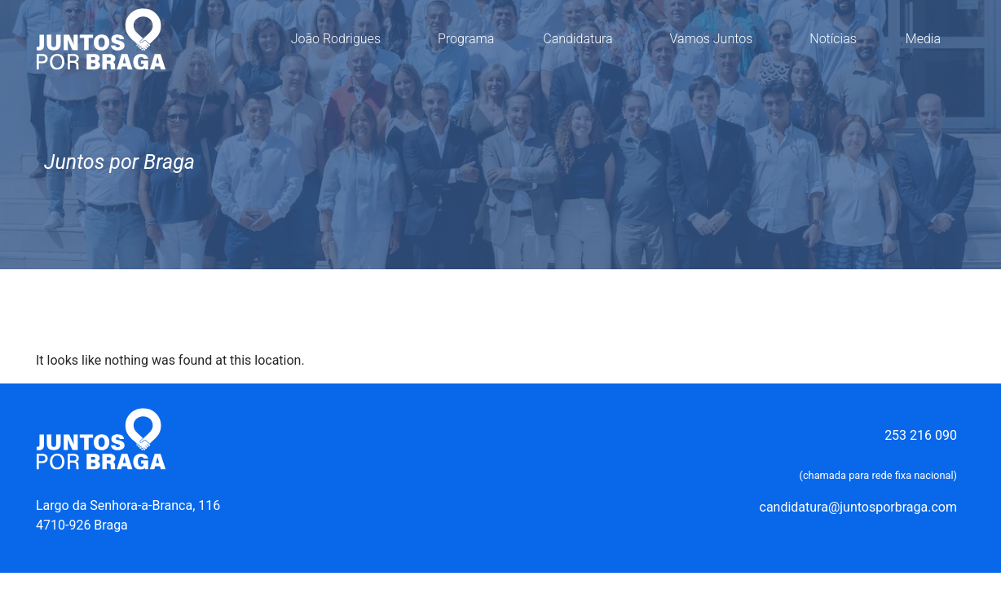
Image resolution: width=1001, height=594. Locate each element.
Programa (466, 39)
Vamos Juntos (715, 39)
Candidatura (581, 39)
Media (927, 39)
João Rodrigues (340, 39)
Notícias (833, 39)
